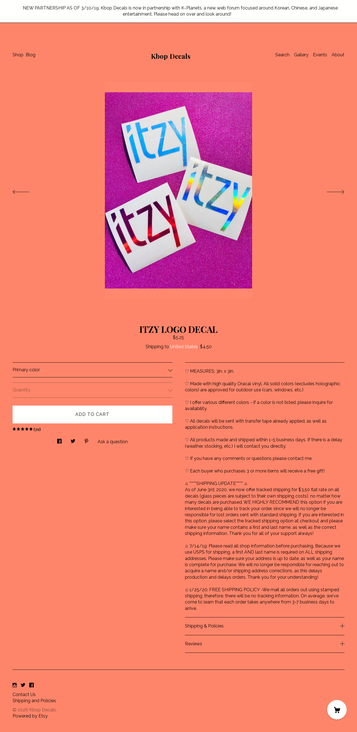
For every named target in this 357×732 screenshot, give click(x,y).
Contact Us (24, 694)
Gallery (301, 54)
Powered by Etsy (30, 716)
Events (320, 54)
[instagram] (15, 685)
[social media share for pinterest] (86, 440)
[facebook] (31, 685)
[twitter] (23, 685)
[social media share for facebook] (59, 440)
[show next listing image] (330, 190)
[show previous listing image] (26, 190)
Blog (30, 54)
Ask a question (113, 441)
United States (184, 346)
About (338, 54)
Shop (18, 54)
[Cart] (337, 709)
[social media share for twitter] (73, 440)
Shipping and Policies (34, 700)
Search (282, 54)
